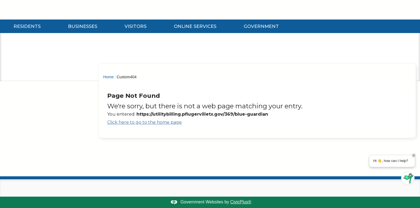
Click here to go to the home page (144, 122)
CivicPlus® (240, 202)
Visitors (135, 26)
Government (261, 26)
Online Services (195, 26)
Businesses (82, 26)
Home (108, 77)
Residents (27, 26)
